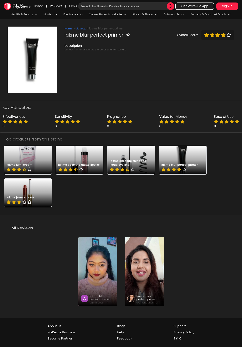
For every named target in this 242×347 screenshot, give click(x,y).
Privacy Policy (184, 332)
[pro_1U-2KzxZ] (79, 160)
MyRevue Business (61, 332)
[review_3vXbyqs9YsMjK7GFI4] (97, 271)
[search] (170, 6)
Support (180, 326)
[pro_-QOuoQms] (131, 160)
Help (120, 332)
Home (38, 6)
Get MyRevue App (194, 6)
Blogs (121, 326)
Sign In (227, 6)
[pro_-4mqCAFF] (28, 160)
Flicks (73, 6)
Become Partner (60, 338)
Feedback (124, 338)
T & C (178, 338)
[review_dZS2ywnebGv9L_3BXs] (144, 271)
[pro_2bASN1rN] (28, 192)
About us (54, 326)
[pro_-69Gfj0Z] (183, 160)
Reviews (56, 6)
